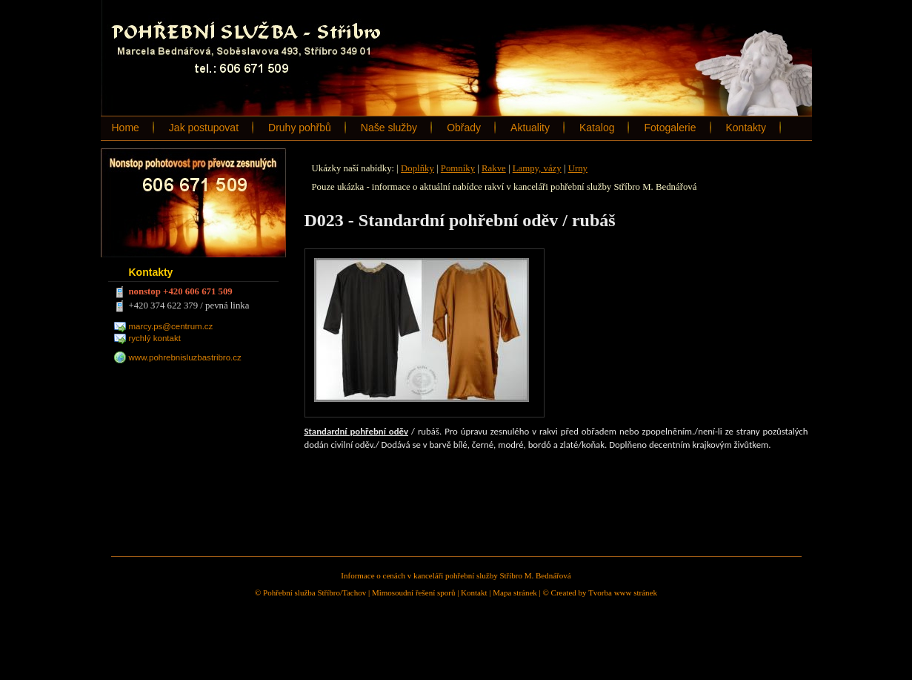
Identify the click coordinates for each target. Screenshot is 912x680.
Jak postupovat (204, 127)
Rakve (494, 168)
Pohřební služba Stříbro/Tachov (314, 592)
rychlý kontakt (155, 338)
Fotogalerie (670, 127)
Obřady (464, 127)
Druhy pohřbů (299, 127)
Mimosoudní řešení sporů (413, 592)
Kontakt (474, 592)
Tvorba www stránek (622, 592)
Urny (578, 168)
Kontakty (746, 127)
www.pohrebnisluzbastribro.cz (185, 357)
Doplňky (417, 168)
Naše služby (389, 127)
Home (125, 127)
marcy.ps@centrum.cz (171, 326)
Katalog (596, 127)
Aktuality (530, 127)
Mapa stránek (515, 592)
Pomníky (458, 168)
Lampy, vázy (537, 168)
